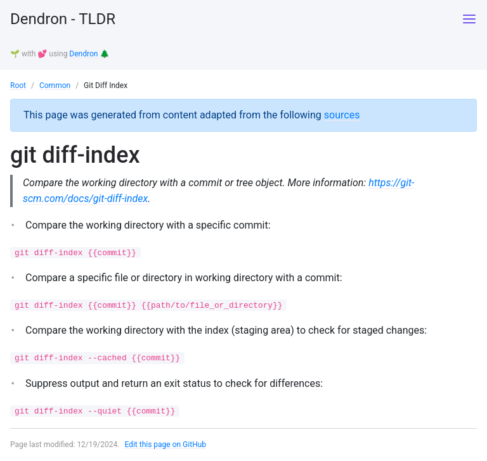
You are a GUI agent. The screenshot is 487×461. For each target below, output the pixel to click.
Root (18, 85)
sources (342, 115)
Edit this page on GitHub (165, 444)
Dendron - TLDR (62, 19)
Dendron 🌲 (89, 53)
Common (54, 85)
